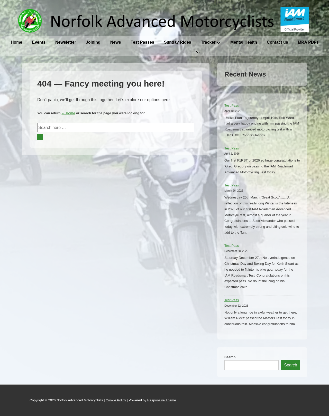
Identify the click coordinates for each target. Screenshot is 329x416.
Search (229, 357)
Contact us (277, 42)
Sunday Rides (177, 42)
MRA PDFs (308, 42)
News (115, 42)
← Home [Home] (68, 113)
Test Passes (142, 42)
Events (38, 42)
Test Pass (231, 105)
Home (16, 42)
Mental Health (243, 42)
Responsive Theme (161, 400)
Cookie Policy (116, 400)
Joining (93, 42)
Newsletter (65, 42)
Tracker (211, 42)
